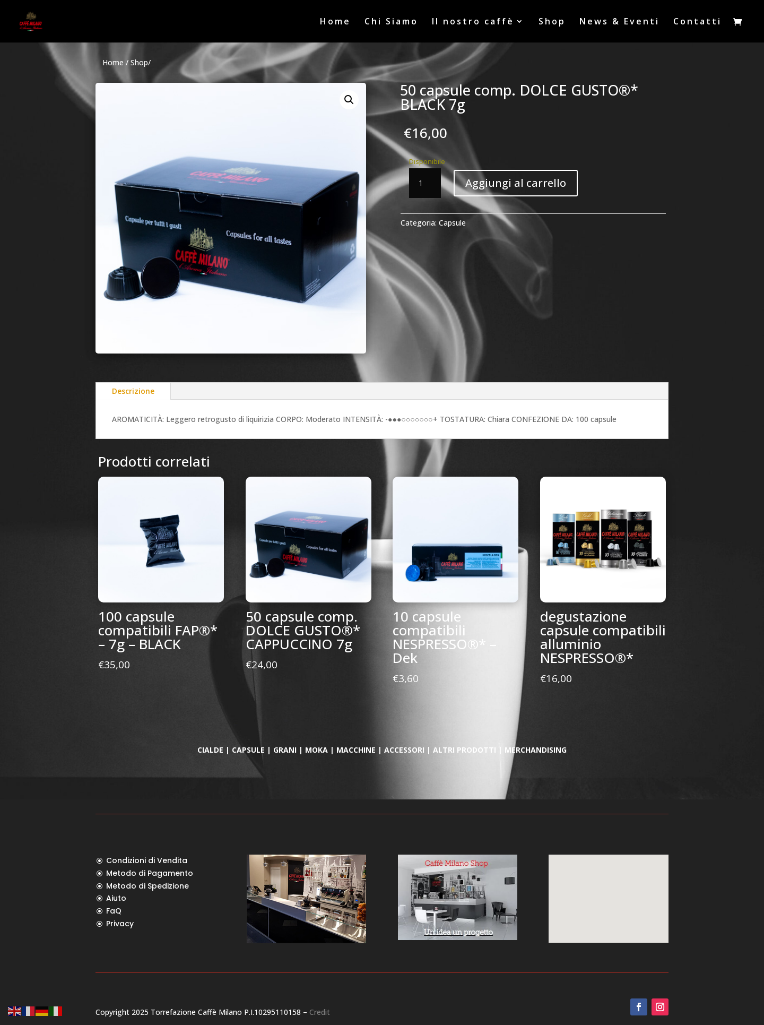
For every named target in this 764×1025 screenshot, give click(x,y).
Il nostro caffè (473, 22)
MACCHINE (357, 750)
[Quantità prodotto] (425, 183)
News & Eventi (619, 22)
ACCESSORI (404, 750)
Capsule (452, 223)
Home (335, 22)
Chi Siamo (391, 22)
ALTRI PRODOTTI (465, 750)
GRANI (285, 750)
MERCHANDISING (536, 750)
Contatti (697, 22)
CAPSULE (248, 750)
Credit (319, 1012)
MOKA (316, 750)
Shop (552, 22)
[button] (349, 99)
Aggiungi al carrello (515, 183)
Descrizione (133, 391)
